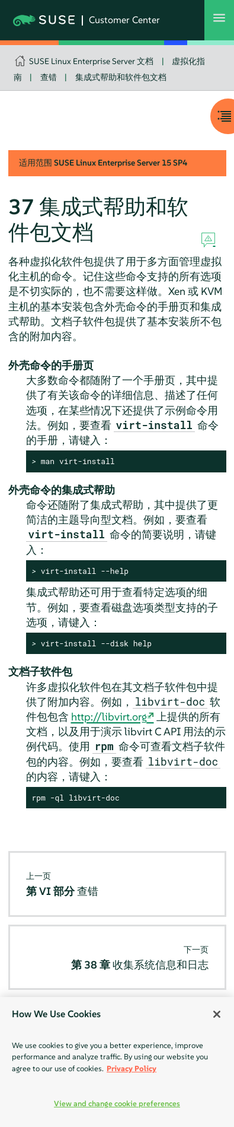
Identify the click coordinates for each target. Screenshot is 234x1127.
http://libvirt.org (109, 716)
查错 (48, 77)
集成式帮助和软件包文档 (120, 77)
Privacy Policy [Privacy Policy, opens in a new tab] (131, 1068)
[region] (117, 1062)
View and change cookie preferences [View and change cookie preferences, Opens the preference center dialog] (117, 1104)
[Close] (217, 1014)
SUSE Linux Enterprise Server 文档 (91, 61)
